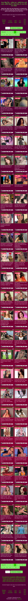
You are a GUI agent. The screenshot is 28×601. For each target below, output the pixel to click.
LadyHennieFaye (19, 484)
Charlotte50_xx (4, 154)
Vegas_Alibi (17, 426)
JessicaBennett (4, 465)
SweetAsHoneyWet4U (20, 57)
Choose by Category (16, 28)
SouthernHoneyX (5, 134)
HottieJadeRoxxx (5, 57)
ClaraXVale (3, 543)
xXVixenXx (3, 38)
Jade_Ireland (4, 251)
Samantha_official (5, 174)
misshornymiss (18, 309)
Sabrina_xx (17, 349)
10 (7, 34)
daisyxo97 (17, 407)
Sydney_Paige (4, 213)
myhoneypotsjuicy (5, 329)
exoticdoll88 (18, 96)
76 (15, 34)
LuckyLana (3, 484)
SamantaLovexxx (19, 38)
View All (4, 32)
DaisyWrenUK (4, 504)
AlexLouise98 (4, 193)
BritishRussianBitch (20, 329)
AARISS (17, 232)
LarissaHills (3, 115)
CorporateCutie (4, 349)
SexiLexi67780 (18, 213)
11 (10, 34)
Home (7, 28)
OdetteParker (18, 543)
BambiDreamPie (5, 388)
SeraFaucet (17, 193)
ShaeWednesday (19, 154)
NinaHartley (3, 271)
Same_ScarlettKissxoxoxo (7, 407)
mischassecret (4, 446)
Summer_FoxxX (18, 290)
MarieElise (17, 76)
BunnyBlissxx (4, 523)
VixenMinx (3, 290)
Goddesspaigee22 (19, 368)
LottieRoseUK (18, 446)
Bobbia (16, 523)
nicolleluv (17, 115)
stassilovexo (4, 426)
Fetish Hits (19, 598)
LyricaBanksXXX (19, 174)
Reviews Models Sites (4, 21)
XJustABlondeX (18, 251)
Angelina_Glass (4, 368)
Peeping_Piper (4, 232)
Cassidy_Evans (4, 309)
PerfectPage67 (4, 76)
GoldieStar (17, 504)
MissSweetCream (19, 271)
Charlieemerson (18, 134)
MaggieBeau (18, 388)
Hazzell (2, 96)
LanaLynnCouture (19, 465)
